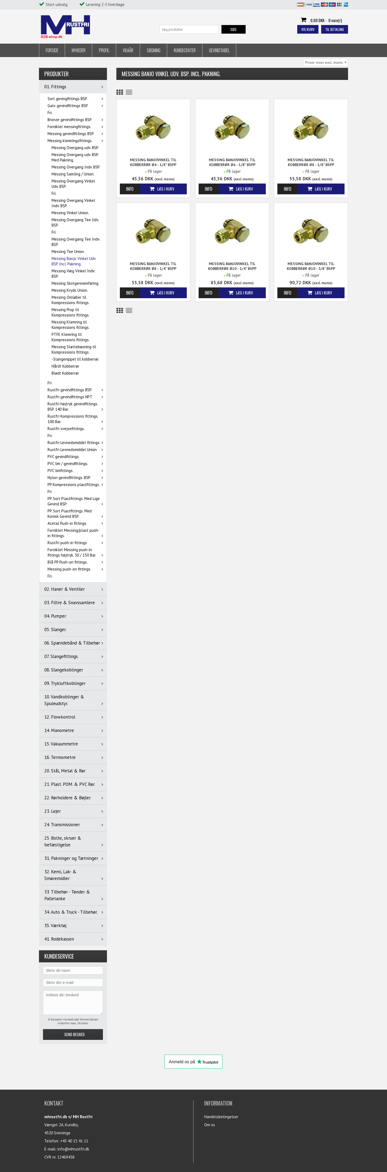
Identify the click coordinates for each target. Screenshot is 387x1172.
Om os (209, 1124)
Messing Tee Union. (68, 251)
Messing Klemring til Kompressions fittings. (70, 324)
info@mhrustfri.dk (73, 1149)
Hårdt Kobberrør (65, 366)
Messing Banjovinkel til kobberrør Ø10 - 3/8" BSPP (311, 266)
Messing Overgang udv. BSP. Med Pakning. (75, 157)
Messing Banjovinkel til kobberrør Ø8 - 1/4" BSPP (153, 266)
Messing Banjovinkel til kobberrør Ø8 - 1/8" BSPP (311, 162)
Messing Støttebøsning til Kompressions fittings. (74, 349)
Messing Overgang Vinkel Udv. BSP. (73, 183)
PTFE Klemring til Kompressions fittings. (70, 337)
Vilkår (128, 50)
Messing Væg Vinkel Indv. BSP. (73, 273)
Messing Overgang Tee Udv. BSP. (75, 222)
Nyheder (78, 50)
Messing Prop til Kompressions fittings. (70, 312)
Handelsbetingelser (221, 1116)
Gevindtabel (219, 50)
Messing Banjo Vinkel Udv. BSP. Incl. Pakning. (74, 261)
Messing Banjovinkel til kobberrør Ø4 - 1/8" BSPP (153, 162)
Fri (50, 382)
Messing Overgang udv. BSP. (75, 147)
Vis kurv (307, 29)
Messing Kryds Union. (70, 290)
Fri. (50, 112)
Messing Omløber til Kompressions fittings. (70, 300)
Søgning (153, 50)
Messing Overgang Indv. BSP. (76, 167)
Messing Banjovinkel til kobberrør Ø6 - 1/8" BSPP (232, 162)
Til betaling (334, 29)
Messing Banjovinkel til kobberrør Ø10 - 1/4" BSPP (232, 266)
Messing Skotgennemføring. (75, 283)
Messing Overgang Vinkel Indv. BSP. (73, 203)
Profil (104, 50)
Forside (52, 50)
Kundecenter (185, 50)
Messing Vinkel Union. (70, 212)
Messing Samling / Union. (73, 174)
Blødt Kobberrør (65, 373)
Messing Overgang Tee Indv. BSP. (76, 242)
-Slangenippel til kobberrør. (75, 359)
